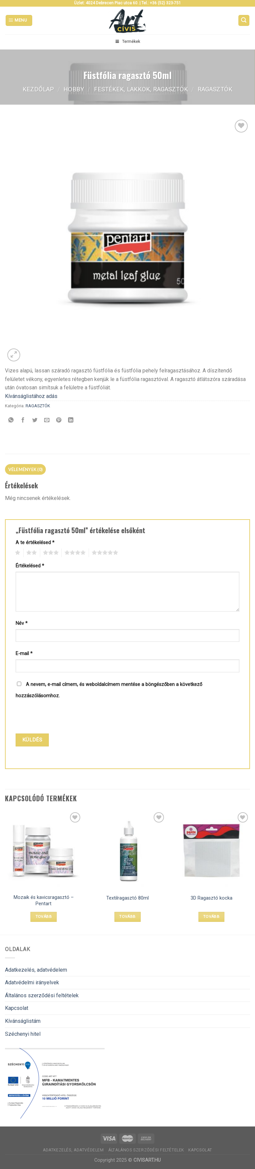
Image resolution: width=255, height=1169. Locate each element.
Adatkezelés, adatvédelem (36, 970)
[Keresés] (244, 20)
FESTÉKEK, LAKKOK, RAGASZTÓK (141, 89)
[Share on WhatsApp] (11, 420)
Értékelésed (30, 566)
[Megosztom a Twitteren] (35, 420)
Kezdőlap (38, 89)
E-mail (24, 653)
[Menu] (19, 20)
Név (22, 623)
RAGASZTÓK (215, 89)
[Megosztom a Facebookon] (23, 420)
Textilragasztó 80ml (127, 898)
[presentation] (61, 717)
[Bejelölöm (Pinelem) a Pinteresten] (58, 420)
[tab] (25, 469)
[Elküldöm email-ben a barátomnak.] (47, 420)
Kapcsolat (16, 1008)
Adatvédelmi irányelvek (32, 982)
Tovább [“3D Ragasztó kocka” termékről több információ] (211, 916)
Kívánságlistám (23, 1021)
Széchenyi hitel (23, 1034)
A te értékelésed (35, 542)
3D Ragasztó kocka (211, 898)
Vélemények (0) (25, 469)
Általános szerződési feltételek (42, 995)
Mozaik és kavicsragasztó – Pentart (44, 901)
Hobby (73, 89)
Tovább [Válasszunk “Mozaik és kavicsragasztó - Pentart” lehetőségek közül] (44, 916)
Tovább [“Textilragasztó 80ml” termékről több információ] (127, 916)
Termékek (127, 41)
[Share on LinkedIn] (70, 420)
